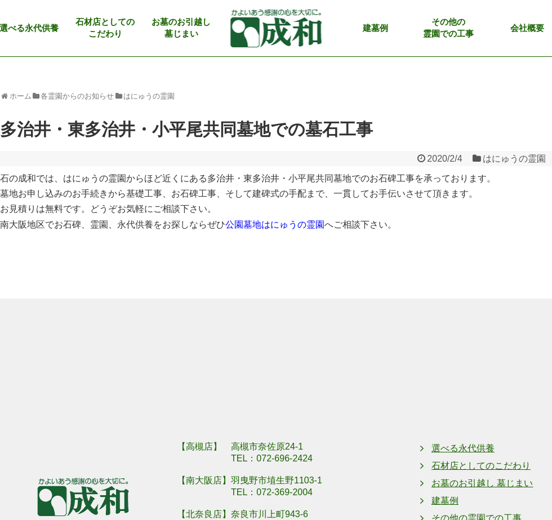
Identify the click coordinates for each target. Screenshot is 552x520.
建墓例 (375, 28)
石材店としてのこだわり (105, 27)
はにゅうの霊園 (514, 158)
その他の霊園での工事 (448, 27)
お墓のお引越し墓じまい (181, 27)
